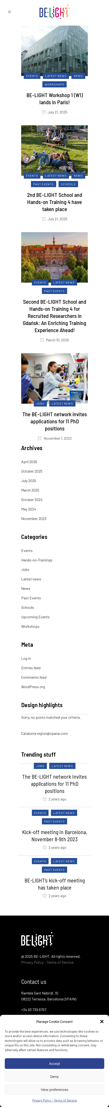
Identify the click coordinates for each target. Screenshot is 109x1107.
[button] (101, 1021)
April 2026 (29, 461)
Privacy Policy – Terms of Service (54, 1100)
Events (27, 550)
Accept (54, 1064)
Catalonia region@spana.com (44, 733)
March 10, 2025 (54, 340)
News (25, 588)
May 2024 (28, 509)
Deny (54, 1077)
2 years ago (54, 799)
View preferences (54, 1090)
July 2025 (28, 480)
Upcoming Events (35, 616)
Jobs (25, 569)
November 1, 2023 (55, 438)
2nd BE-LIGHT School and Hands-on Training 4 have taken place (54, 201)
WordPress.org (33, 686)
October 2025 (31, 471)
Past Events (31, 598)
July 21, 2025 (54, 112)
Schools (27, 607)
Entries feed (30, 667)
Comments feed (33, 677)
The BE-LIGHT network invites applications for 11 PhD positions (54, 421)
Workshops (30, 626)
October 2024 (32, 499)
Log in (26, 658)
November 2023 (33, 518)
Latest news (31, 579)
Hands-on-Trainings (36, 560)
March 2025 (30, 490)
